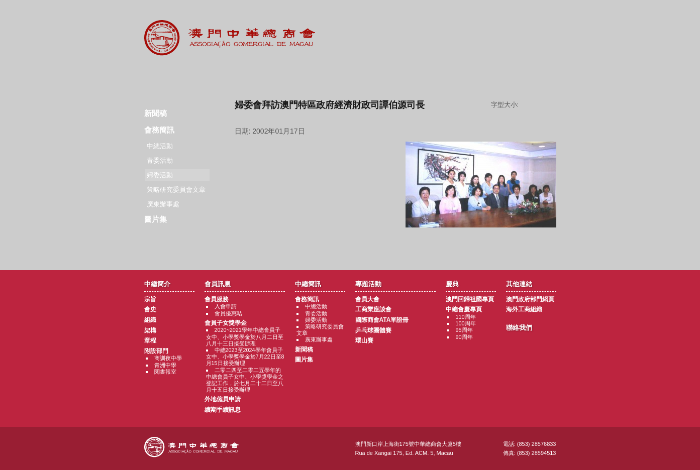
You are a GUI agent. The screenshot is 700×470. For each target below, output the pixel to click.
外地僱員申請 (223, 399)
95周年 (464, 330)
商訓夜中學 (168, 358)
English (542, 16)
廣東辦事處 (163, 204)
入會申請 (226, 306)
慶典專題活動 (412, 75)
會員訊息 (227, 75)
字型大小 (541, 104)
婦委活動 (316, 320)
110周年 (466, 317)
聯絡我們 (535, 75)
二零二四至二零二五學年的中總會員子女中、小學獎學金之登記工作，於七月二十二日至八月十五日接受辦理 (244, 380)
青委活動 (160, 160)
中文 (515, 16)
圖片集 (155, 219)
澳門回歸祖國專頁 (470, 299)
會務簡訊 (159, 130)
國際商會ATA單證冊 (382, 319)
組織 (150, 319)
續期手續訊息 (223, 409)
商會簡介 (165, 75)
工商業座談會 (373, 309)
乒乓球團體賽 (373, 330)
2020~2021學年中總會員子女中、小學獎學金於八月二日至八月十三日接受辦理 (244, 336)
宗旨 (150, 299)
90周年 (464, 337)
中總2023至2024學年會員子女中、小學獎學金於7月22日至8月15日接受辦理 (245, 356)
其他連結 (474, 75)
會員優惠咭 (228, 313)
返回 (395, 244)
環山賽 (364, 340)
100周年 (466, 323)
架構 (150, 330)
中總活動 (160, 146)
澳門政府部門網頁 (530, 299)
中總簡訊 (289, 75)
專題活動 (350, 75)
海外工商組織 (524, 309)
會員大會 (367, 299)
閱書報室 (165, 372)
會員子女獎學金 (226, 322)
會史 (150, 309)
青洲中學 (165, 365)
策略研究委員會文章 (176, 189)
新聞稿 (155, 113)
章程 (150, 340)
